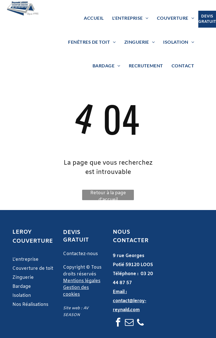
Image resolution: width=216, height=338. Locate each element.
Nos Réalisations (30, 305)
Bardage (22, 287)
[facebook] (118, 323)
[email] (129, 323)
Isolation (21, 296)
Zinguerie (23, 277)
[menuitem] (94, 18)
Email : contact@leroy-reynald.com (129, 301)
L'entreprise (25, 259)
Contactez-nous (80, 254)
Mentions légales (81, 281)
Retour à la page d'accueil (108, 195)
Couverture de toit (32, 268)
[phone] (140, 323)
